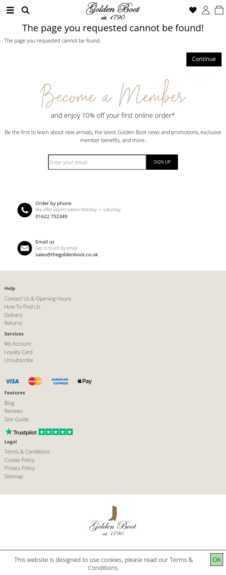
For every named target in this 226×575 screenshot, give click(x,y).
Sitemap (13, 476)
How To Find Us (22, 306)
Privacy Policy (19, 468)
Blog (9, 402)
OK (217, 559)
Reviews (13, 410)
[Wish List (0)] (193, 10)
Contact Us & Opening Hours (37, 298)
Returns (13, 322)
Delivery (13, 314)
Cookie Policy (19, 460)
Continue (204, 59)
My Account (17, 343)
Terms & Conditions (27, 451)
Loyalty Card (18, 352)
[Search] (25, 10)
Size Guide (16, 419)
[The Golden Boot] (113, 10)
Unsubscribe (18, 360)
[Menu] (10, 10)
